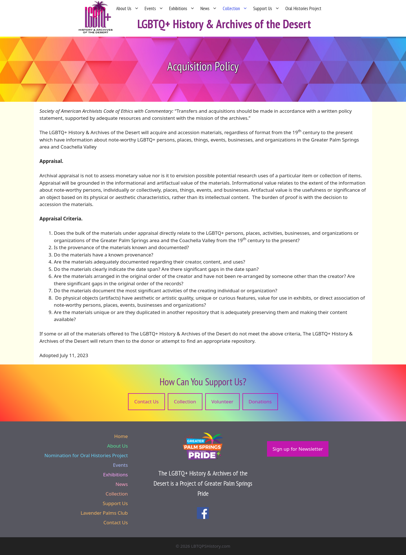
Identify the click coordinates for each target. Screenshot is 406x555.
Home (121, 436)
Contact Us (146, 401)
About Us (127, 8)
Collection (235, 8)
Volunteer (222, 401)
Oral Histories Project (303, 8)
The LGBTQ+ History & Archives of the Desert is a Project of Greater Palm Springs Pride (202, 483)
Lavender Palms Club (104, 513)
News (208, 8)
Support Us (266, 8)
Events (154, 8)
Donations (260, 401)
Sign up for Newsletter (298, 449)
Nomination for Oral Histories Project (86, 455)
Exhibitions (182, 8)
